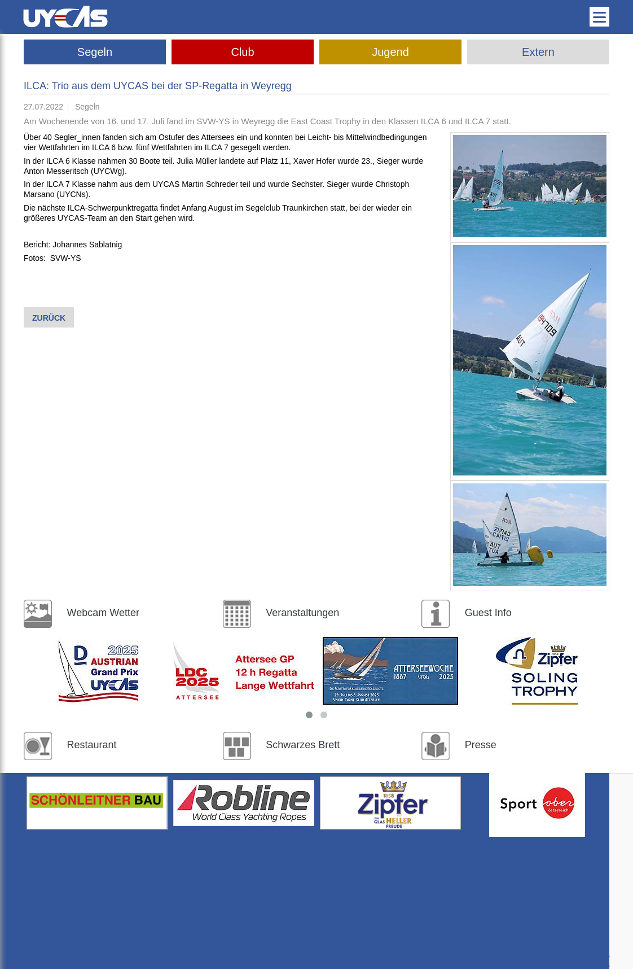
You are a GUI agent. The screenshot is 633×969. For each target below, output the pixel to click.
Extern (538, 52)
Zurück (48, 317)
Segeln (94, 52)
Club (242, 52)
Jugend (390, 52)
